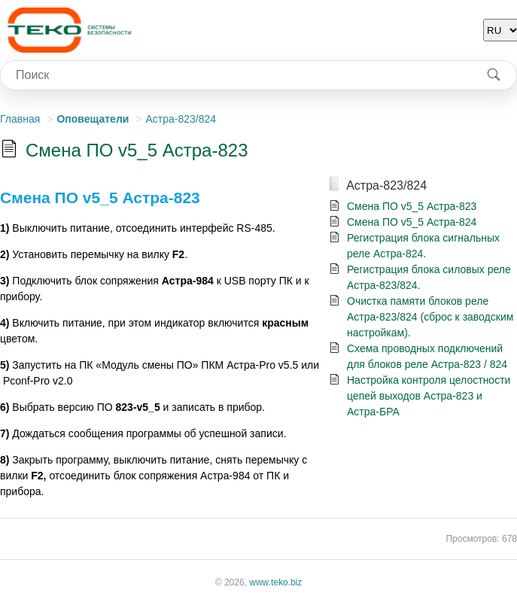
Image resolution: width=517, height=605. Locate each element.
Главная (20, 119)
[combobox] (236, 75)
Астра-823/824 (180, 119)
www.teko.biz (275, 582)
